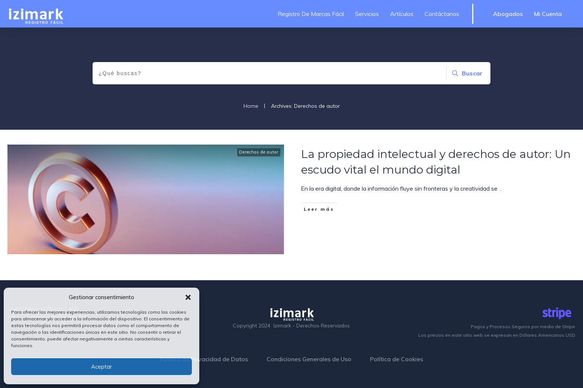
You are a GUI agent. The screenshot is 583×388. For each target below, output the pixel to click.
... (500, 188)
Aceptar (101, 366)
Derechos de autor (258, 152)
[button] (188, 297)
